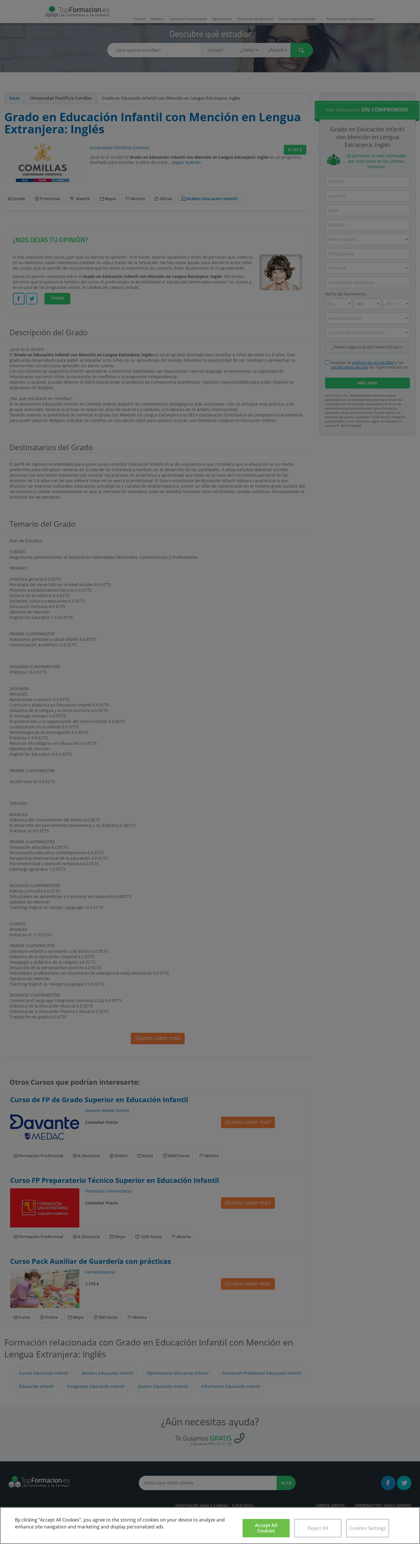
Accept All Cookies (266, 1528)
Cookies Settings (367, 1528)
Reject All (318, 1528)
